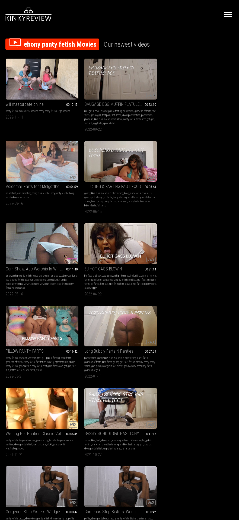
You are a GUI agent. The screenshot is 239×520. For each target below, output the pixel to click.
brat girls (69, 99)
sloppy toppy (90, 190)
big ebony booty (76, 190)
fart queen (111, 111)
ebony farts (165, 178)
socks (67, 249)
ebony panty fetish (48, 99)
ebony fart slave (101, 261)
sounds (103, 257)
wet (183, 320)
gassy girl (98, 103)
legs (138, 320)
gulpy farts (99, 178)
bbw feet (83, 257)
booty (223, 99)
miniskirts (24, 99)
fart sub (76, 115)
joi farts (204, 115)
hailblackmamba (48, 182)
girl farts (221, 103)
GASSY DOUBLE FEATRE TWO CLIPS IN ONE (32, 389)
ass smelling (141, 99)
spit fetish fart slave (99, 186)
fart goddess (70, 332)
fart (89, 249)
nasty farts (98, 111)
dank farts (108, 99)
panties (222, 320)
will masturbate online (25, 92)
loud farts (36, 332)
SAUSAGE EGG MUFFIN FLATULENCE (90, 92)
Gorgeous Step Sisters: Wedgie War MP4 (149, 242)
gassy (184, 99)
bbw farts (192, 103)
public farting (94, 99)
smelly (193, 107)
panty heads (200, 249)
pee (33, 249)
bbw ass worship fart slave (78, 111)
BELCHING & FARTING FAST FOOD (207, 92)
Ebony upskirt (134, 314)
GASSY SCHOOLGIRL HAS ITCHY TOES (90, 242)
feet (78, 249)
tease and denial (41, 174)
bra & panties (197, 320)
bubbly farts (193, 115)
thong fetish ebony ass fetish (150, 103)
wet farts (86, 103)
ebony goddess (19, 178)
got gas (67, 115)
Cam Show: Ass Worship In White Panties (32, 167)
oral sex (76, 174)
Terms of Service (103, 459)
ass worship (12, 174)
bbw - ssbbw (81, 99)
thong (102, 174)
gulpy (79, 261)
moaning (96, 249)
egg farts (85, 115)
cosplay (76, 253)
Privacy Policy (139, 459)
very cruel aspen (30, 186)
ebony (45, 249)
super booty (87, 328)
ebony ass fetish (157, 99)
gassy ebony (208, 186)
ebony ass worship (103, 328)
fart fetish (128, 182)
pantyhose (81, 320)
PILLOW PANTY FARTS (142, 167)
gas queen (205, 111)
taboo (138, 249)
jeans (39, 249)
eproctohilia (97, 115)
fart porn (108, 103)
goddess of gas (188, 190)
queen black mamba (29, 182)
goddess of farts (72, 103)
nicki (17, 257)
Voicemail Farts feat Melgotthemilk (149, 92)
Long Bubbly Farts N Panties (205, 167)
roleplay (74, 257)
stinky (212, 103)
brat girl (158, 174)
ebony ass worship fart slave (27, 337)
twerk (229, 107)
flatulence (69, 107)
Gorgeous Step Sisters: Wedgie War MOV (207, 242)
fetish (9, 320)
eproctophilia (148, 182)
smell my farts (222, 186)
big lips (87, 182)
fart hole (87, 261)
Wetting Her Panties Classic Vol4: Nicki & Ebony (32, 242)
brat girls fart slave (157, 186)
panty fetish (12, 99)
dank (195, 337)
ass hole (14, 332)
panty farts (99, 107)
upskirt (34, 99)
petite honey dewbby (143, 253)
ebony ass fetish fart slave (211, 107)
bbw (73, 249)
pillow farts (155, 190)
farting (20, 395)
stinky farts (40, 328)
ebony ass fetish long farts (32, 412)
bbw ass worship (196, 99)
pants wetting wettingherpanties (37, 257)
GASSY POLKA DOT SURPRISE (90, 314)
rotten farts (142, 190)
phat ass (110, 107)
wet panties (25, 253)
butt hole (35, 408)
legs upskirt (12, 103)
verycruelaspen (13, 186)
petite (184, 249)
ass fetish (128, 99)
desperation (25, 249)
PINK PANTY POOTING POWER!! (207, 314)
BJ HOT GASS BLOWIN (82, 167)
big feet (67, 174)
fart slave (25, 408)
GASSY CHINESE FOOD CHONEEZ (32, 314)
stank (165, 190)
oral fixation (98, 182)
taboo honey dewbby (201, 253)
